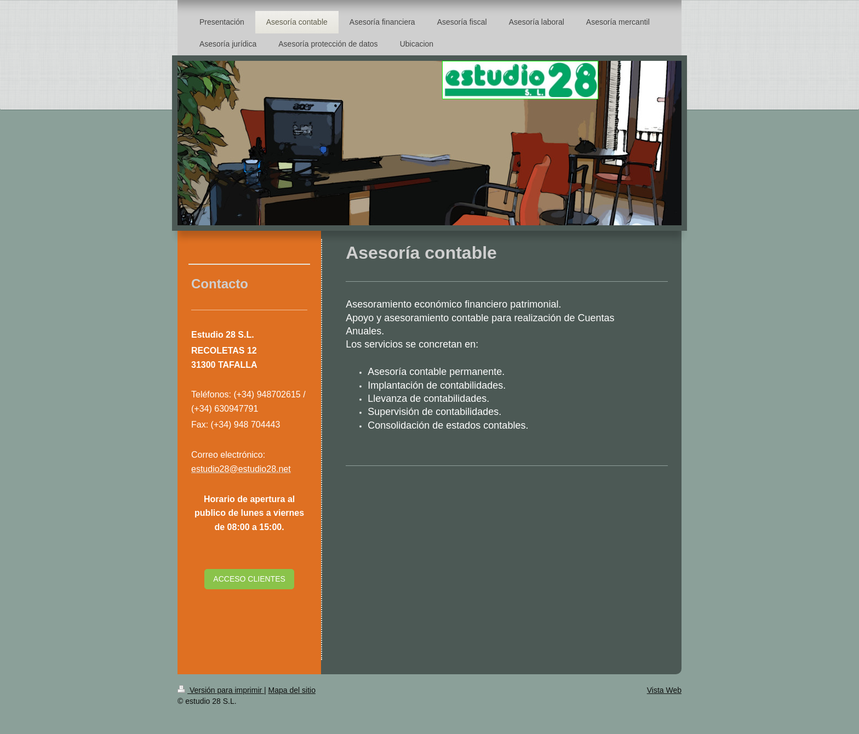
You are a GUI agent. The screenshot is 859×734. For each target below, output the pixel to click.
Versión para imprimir (220, 690)
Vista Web (664, 690)
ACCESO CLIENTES (249, 578)
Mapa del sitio (292, 690)
